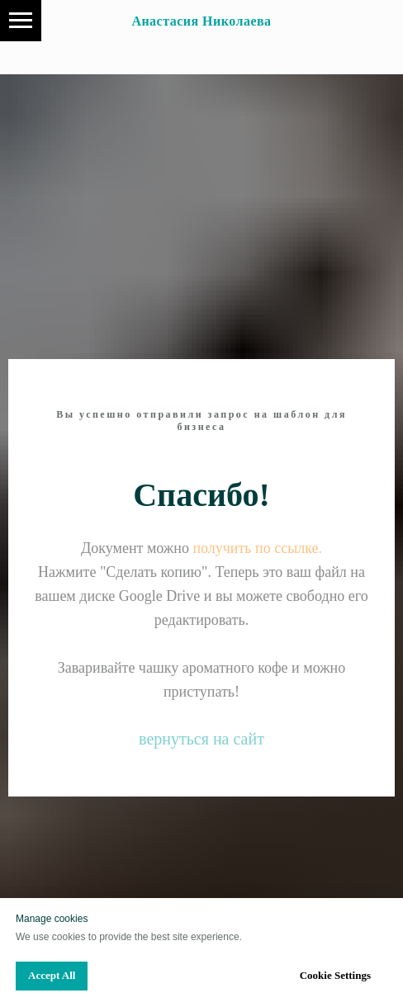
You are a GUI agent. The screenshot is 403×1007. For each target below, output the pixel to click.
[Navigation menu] (20, 20)
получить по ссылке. (257, 548)
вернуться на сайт (201, 739)
